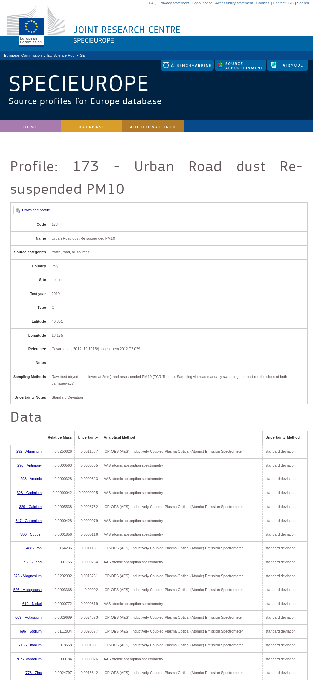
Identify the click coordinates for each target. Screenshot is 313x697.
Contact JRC (283, 3)
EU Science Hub (61, 55)
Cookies (263, 3)
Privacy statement (174, 3)
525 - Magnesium (28, 576)
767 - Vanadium (29, 659)
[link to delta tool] (188, 69)
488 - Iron (34, 548)
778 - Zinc (33, 673)
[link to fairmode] (287, 69)
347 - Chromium (29, 521)
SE (82, 55)
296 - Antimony (29, 465)
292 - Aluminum (29, 451)
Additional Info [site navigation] (153, 127)
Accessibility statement (234, 3)
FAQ (152, 3)
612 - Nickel (32, 604)
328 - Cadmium (29, 493)
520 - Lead (33, 562)
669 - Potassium (28, 617)
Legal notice (202, 3)
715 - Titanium (30, 645)
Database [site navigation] (92, 127)
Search (303, 3)
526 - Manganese (27, 590)
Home (30, 127)
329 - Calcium (30, 507)
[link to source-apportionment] (241, 69)
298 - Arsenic (31, 479)
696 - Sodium (31, 631)
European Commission (23, 55)
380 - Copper (31, 534)
